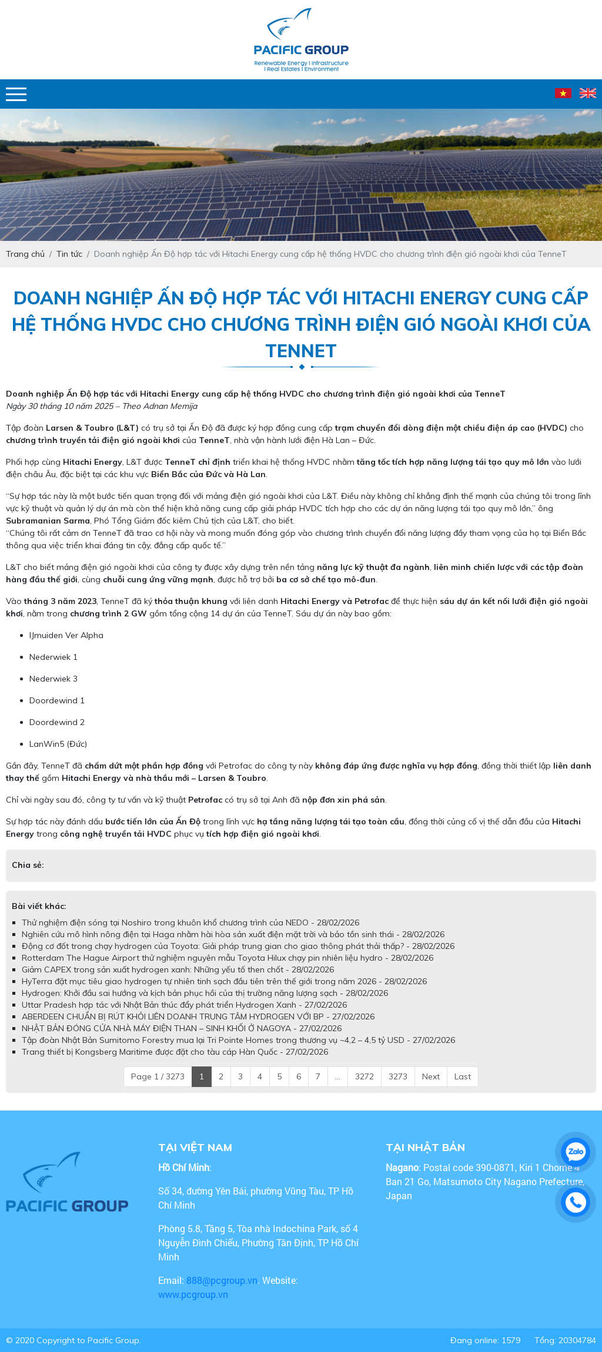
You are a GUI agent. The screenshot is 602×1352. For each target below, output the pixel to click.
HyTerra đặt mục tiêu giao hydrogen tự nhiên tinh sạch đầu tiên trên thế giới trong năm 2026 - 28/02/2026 (224, 981)
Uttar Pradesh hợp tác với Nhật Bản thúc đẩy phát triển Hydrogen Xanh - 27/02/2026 (184, 1004)
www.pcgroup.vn (194, 1294)
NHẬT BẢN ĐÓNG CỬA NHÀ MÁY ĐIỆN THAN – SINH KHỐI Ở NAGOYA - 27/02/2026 (182, 1028)
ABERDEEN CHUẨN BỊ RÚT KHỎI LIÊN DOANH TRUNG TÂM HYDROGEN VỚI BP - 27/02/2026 (198, 1016)
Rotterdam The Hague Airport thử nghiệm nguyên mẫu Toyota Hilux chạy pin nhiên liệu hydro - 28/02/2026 (227, 957)
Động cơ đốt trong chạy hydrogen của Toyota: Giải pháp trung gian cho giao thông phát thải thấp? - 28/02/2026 (238, 946)
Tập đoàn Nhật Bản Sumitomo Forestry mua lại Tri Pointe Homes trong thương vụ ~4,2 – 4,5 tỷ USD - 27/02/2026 (238, 1040)
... (337, 1076)
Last (462, 1076)
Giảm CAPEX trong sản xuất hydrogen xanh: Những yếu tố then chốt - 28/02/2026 (178, 969)
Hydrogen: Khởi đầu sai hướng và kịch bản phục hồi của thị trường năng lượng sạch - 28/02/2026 (205, 993)
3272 (364, 1076)
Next (431, 1076)
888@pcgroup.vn (221, 1280)
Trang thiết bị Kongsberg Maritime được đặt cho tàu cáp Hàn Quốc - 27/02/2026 (175, 1051)
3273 (398, 1076)
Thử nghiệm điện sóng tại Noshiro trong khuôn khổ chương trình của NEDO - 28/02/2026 (190, 922)
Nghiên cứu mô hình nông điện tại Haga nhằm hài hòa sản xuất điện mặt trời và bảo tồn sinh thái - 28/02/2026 (233, 934)
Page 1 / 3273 (158, 1076)
